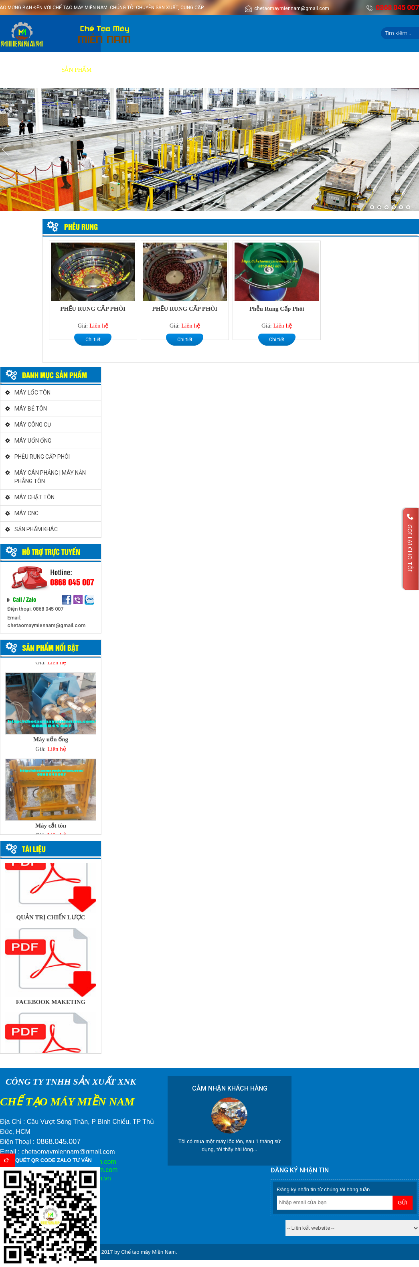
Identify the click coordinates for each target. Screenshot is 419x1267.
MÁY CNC (26, 513)
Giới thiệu (37, 70)
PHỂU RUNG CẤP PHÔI (92, 309)
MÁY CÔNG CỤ (32, 424)
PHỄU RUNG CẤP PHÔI (42, 456)
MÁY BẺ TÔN (30, 408)
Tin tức (251, 70)
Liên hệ (282, 70)
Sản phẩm (76, 70)
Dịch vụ (112, 70)
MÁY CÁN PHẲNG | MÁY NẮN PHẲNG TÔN (50, 477)
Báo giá (145, 70)
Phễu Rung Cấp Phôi (276, 309)
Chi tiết (93, 339)
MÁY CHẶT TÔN (34, 497)
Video (175, 70)
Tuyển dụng (211, 70)
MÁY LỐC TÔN (32, 392)
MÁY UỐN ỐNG (32, 440)
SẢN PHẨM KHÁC (36, 529)
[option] (51, 715)
